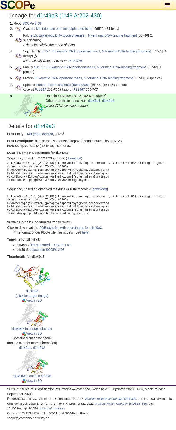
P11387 (40, 89)
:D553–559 (121, 403)
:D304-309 (110, 398)
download (74, 158)
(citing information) (52, 408)
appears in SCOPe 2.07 (46, 249)
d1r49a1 (94, 100)
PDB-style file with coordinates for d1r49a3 (70, 228)
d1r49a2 (108, 100)
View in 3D (32, 300)
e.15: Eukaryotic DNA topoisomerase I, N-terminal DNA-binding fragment (83, 35)
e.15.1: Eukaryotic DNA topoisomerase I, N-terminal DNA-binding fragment (96, 51)
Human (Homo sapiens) (53, 85)
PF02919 (75, 61)
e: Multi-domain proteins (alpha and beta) (62, 28)
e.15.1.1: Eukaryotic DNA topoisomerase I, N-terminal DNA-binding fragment (90, 67)
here (85, 232)
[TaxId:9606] (80, 85)
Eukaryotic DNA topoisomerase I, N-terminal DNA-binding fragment (83, 78)
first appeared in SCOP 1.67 (50, 245)
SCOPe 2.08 (31, 23)
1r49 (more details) (39, 134)
